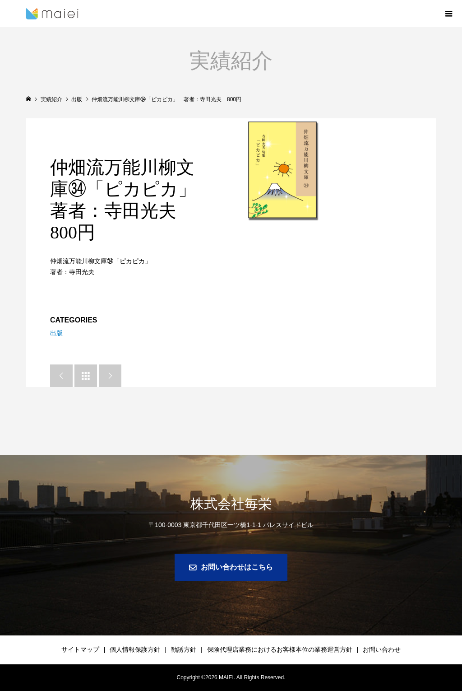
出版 (56, 332)
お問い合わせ (382, 649)
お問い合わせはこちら (237, 567)
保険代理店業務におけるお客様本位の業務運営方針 (279, 649)
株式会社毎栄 (231, 503)
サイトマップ (80, 649)
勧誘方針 (183, 649)
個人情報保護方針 (135, 649)
